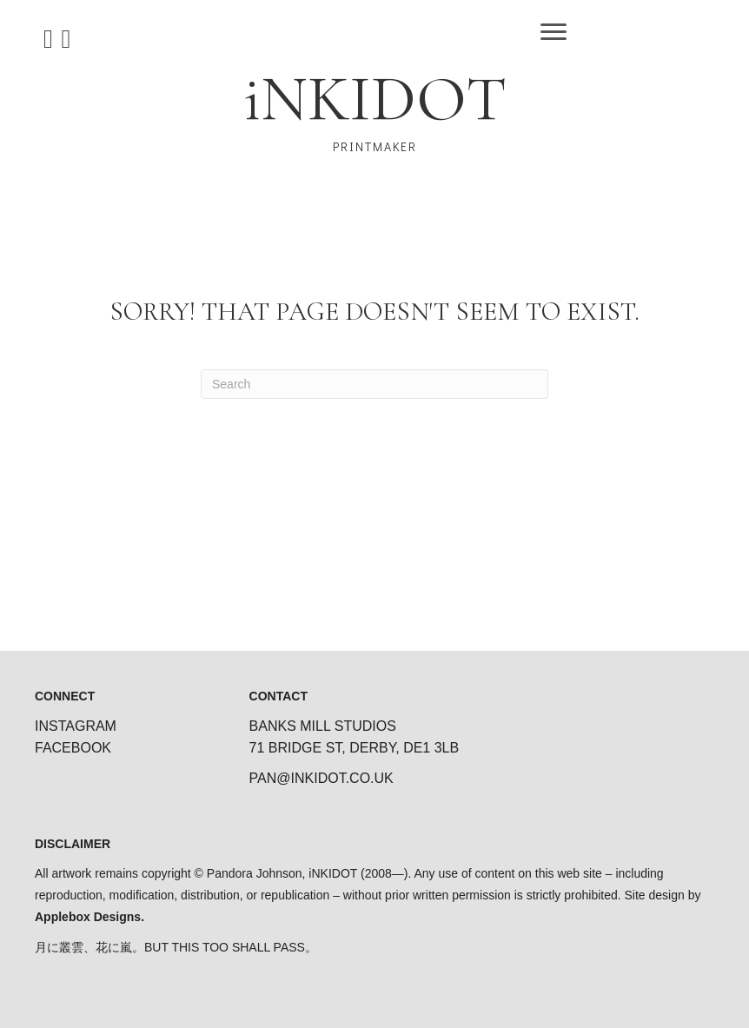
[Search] (374, 384)
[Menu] (553, 32)
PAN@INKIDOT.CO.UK (321, 778)
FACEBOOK (73, 747)
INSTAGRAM (75, 726)
